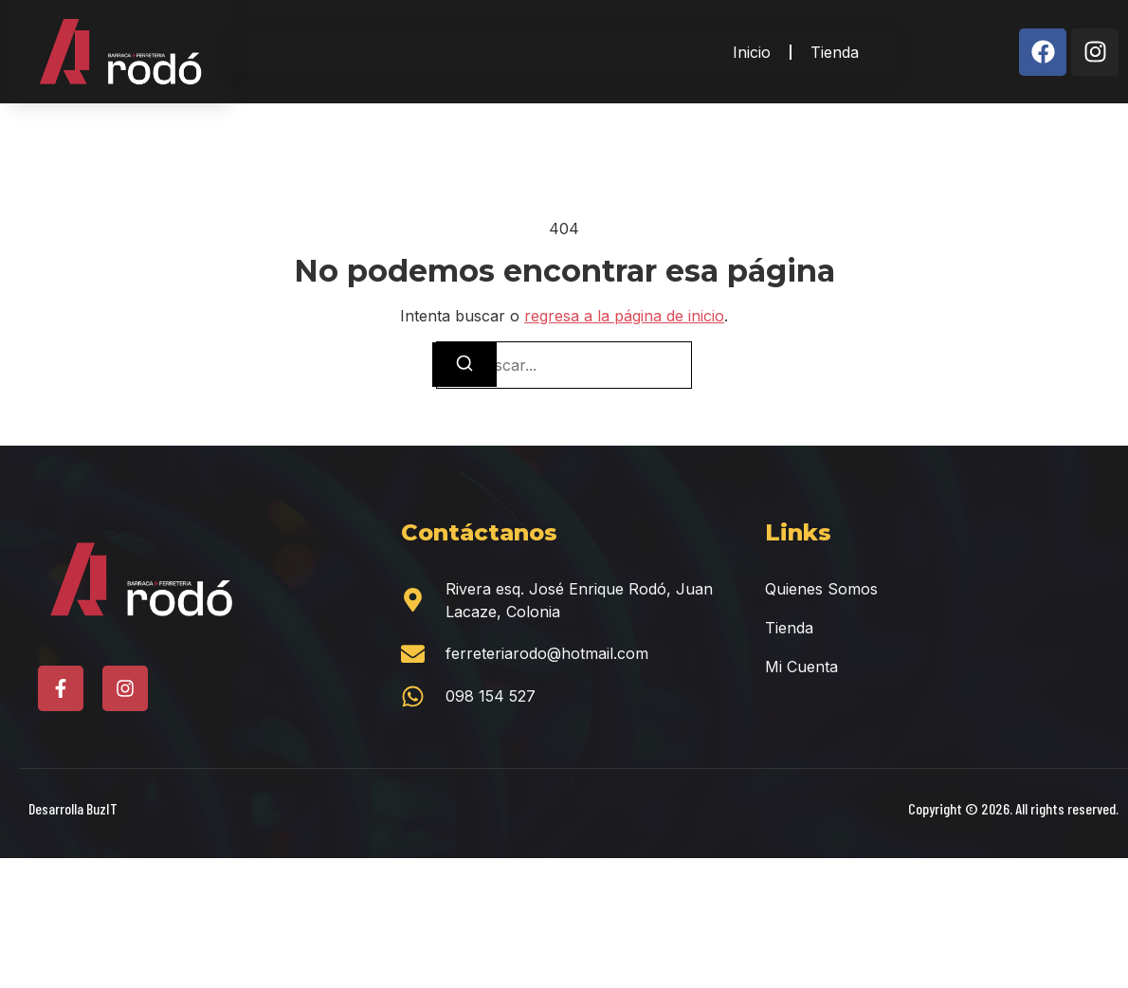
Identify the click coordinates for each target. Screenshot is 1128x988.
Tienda (834, 52)
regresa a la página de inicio (624, 315)
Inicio (752, 52)
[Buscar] (464, 364)
